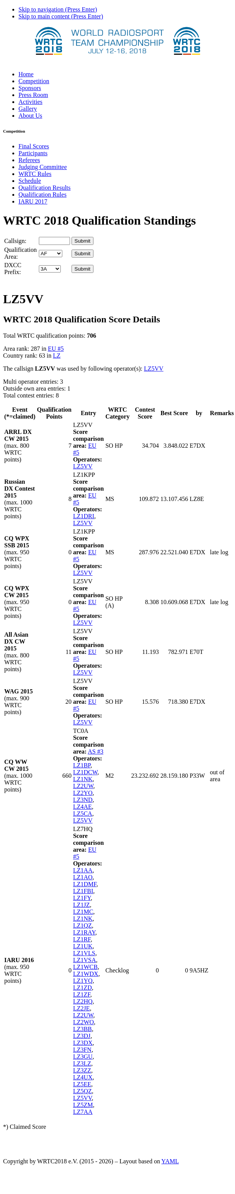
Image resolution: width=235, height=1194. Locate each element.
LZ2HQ (83, 1001)
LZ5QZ (82, 1091)
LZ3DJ (81, 1036)
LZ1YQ (83, 980)
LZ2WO (83, 1022)
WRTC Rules (35, 174)
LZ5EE (82, 1084)
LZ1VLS (84, 953)
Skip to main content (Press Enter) (60, 16)
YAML (170, 1161)
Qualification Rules (42, 194)
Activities (30, 102)
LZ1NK (83, 779)
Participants (33, 153)
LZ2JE (81, 1008)
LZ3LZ (82, 1063)
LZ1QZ (82, 925)
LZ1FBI (83, 891)
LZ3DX (83, 1043)
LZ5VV (153, 368)
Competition (33, 81)
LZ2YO (83, 793)
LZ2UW (83, 786)
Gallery (27, 108)
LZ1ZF (81, 994)
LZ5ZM (83, 1105)
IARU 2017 (32, 201)
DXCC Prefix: (12, 268)
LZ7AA (83, 1112)
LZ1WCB (85, 967)
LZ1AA (83, 870)
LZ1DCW (85, 772)
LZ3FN (82, 1049)
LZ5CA (82, 813)
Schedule (29, 180)
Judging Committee (42, 167)
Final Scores (33, 146)
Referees (29, 160)
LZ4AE (82, 806)
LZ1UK (83, 946)
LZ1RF (82, 939)
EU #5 (55, 348)
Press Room (33, 95)
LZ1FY (82, 898)
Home (25, 74)
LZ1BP (81, 765)
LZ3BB (82, 1029)
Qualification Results (44, 187)
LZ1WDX (85, 974)
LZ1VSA (84, 960)
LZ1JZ (81, 905)
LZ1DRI (83, 516)
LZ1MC (83, 911)
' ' (50, 253)
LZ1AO (83, 877)
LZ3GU (83, 1056)
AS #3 (95, 751)
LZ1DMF (85, 884)
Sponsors (29, 88)
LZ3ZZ (82, 1070)
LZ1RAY (84, 932)
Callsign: (15, 241)
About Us (30, 115)
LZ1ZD (82, 987)
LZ (57, 355)
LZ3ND (83, 800)
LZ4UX (83, 1077)
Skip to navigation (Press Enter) (57, 9)
